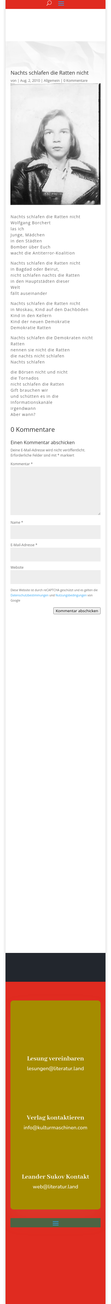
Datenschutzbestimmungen (29, 595)
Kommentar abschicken (77, 610)
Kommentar (21, 463)
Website (16, 567)
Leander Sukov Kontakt (55, 1177)
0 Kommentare (75, 80)
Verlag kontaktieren (55, 1118)
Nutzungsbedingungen (71, 595)
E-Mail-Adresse (23, 544)
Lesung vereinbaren (55, 1059)
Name (16, 522)
